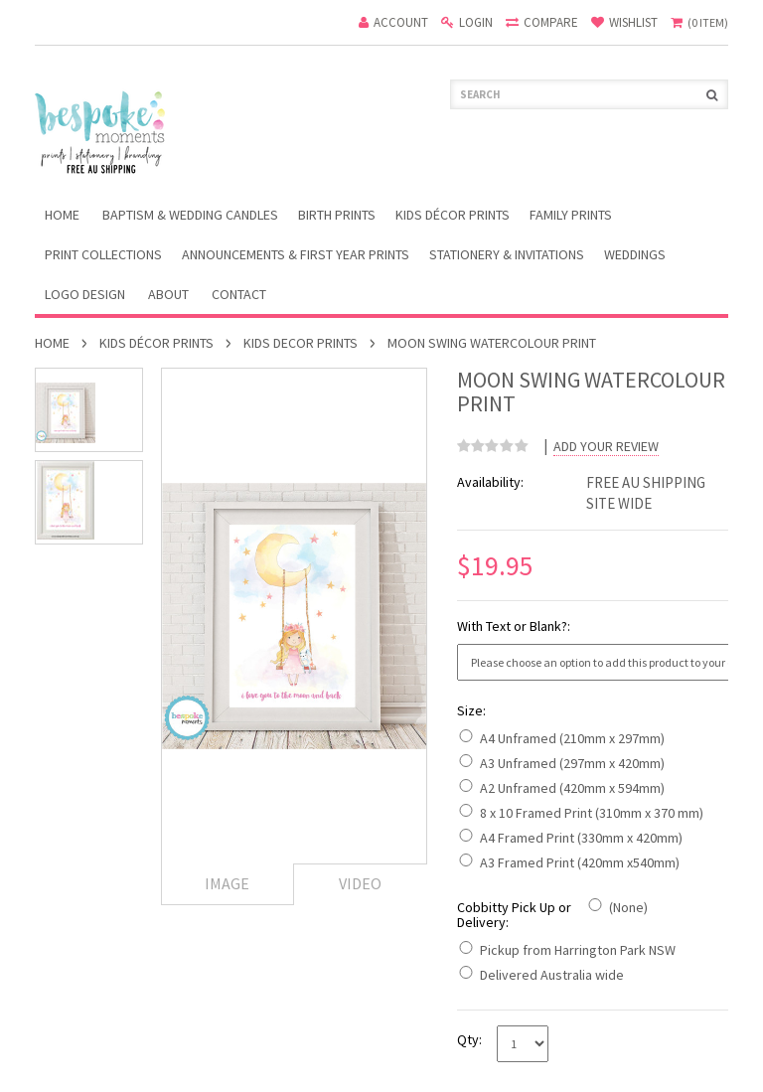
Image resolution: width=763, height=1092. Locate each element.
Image (227, 883)
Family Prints (571, 215)
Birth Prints (337, 215)
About (168, 294)
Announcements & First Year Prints (295, 254)
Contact (239, 294)
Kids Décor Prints (452, 215)
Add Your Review (606, 446)
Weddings (635, 254)
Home (52, 343)
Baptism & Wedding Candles (190, 215)
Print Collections (103, 254)
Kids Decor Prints (300, 343)
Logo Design (85, 294)
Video (360, 883)
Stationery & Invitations (506, 254)
